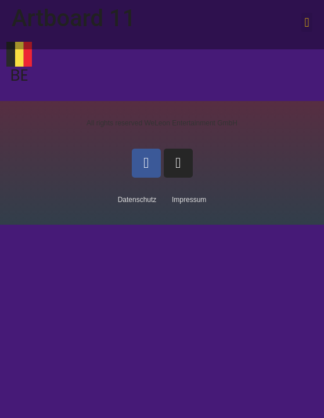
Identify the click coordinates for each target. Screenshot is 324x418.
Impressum (189, 200)
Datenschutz (137, 200)
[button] (306, 22)
